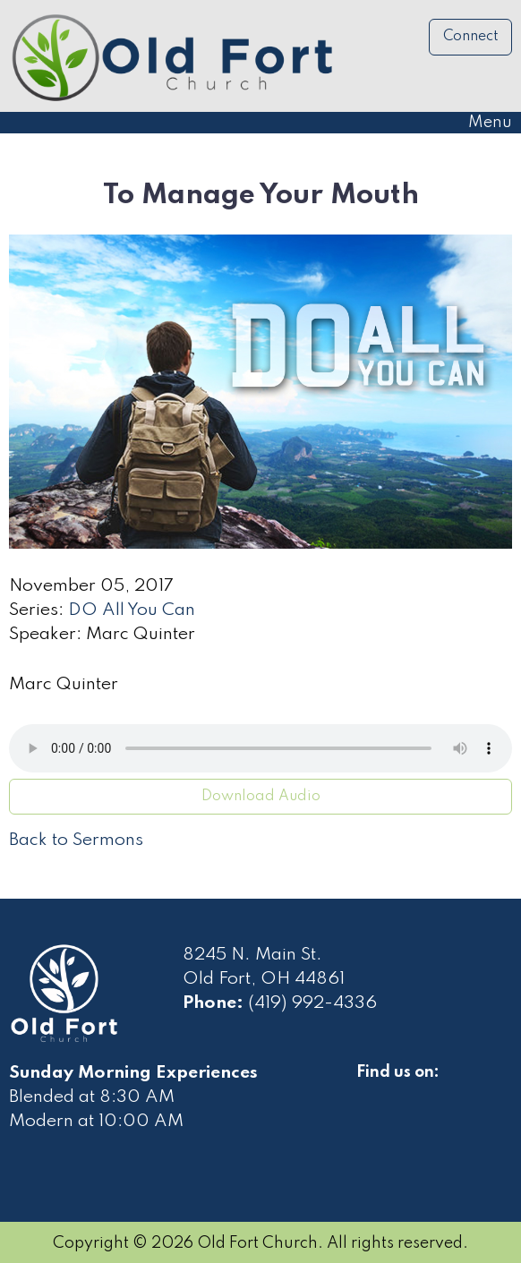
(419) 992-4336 (312, 1003)
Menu (481, 122)
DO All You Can (131, 610)
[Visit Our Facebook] (370, 1093)
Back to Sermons (76, 840)
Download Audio (260, 796)
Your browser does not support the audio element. (260, 748)
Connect (471, 37)
